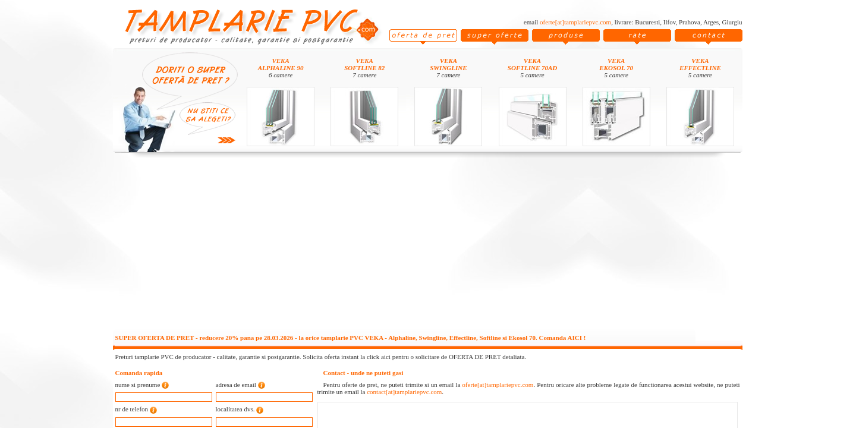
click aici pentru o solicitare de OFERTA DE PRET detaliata (446, 356)
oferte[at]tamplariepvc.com (575, 22)
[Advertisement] (428, 245)
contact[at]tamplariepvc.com (404, 391)
